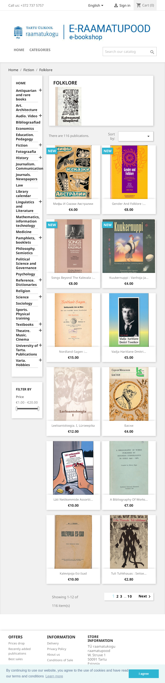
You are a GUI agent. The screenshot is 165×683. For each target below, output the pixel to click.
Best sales (15, 659)
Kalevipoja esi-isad (73, 573)
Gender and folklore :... (129, 204)
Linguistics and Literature (25, 206)
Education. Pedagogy (25, 137)
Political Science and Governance (26, 263)
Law (19, 185)
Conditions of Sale (60, 660)
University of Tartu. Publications (27, 350)
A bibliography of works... (129, 499)
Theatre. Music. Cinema (23, 335)
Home (19, 49)
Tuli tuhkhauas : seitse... (129, 573)
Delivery (53, 643)
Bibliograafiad (27, 122)
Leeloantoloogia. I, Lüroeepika (73, 425)
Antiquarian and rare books (26, 95)
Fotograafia (26, 151)
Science (22, 297)
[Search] (130, 51)
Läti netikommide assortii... (73, 499)
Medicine (24, 232)
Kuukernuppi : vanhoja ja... (128, 278)
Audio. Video (26, 116)
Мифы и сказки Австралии (73, 204)
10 (129, 596)
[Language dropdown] (96, 5)
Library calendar (23, 193)
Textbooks (25, 324)
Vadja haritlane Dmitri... (129, 351)
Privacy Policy (56, 649)
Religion (23, 291)
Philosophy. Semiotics (25, 250)
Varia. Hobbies (23, 362)
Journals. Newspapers (26, 176)
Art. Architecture (26, 107)
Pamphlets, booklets (25, 240)
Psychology (25, 274)
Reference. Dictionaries (26, 282)
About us (53, 654)
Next (145, 596)
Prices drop (16, 643)
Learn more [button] (54, 676)
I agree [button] (144, 673)
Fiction (22, 145)
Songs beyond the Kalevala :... (73, 278)
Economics (25, 128)
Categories (39, 49)
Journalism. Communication (27, 166)
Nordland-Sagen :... (73, 351)
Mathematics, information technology (27, 221)
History (22, 158)
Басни (128, 425)
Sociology (24, 303)
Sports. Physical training (23, 314)
